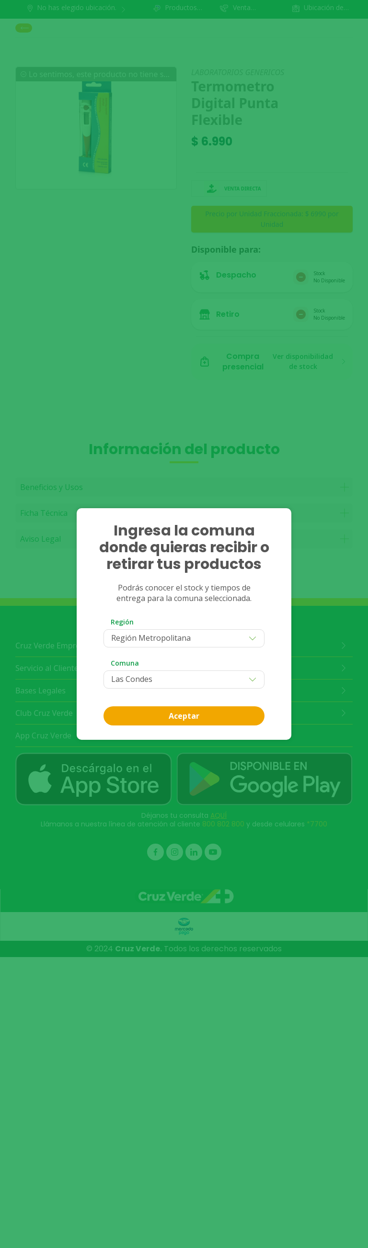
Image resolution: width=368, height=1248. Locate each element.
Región (122, 621)
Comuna (125, 663)
